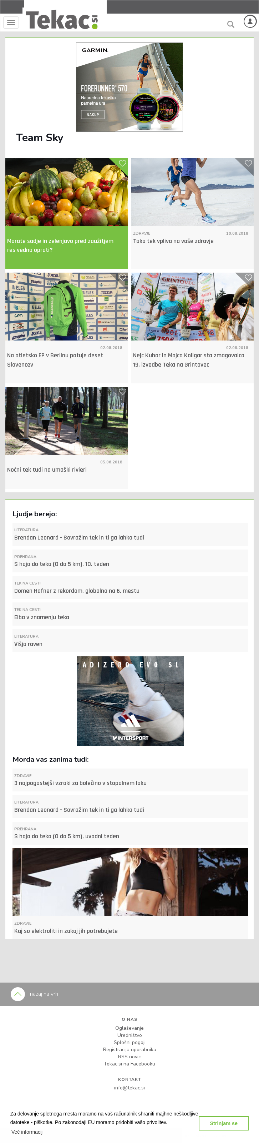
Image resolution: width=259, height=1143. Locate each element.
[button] (27, 1132)
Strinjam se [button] (224, 1123)
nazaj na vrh (34, 994)
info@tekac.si (129, 1087)
